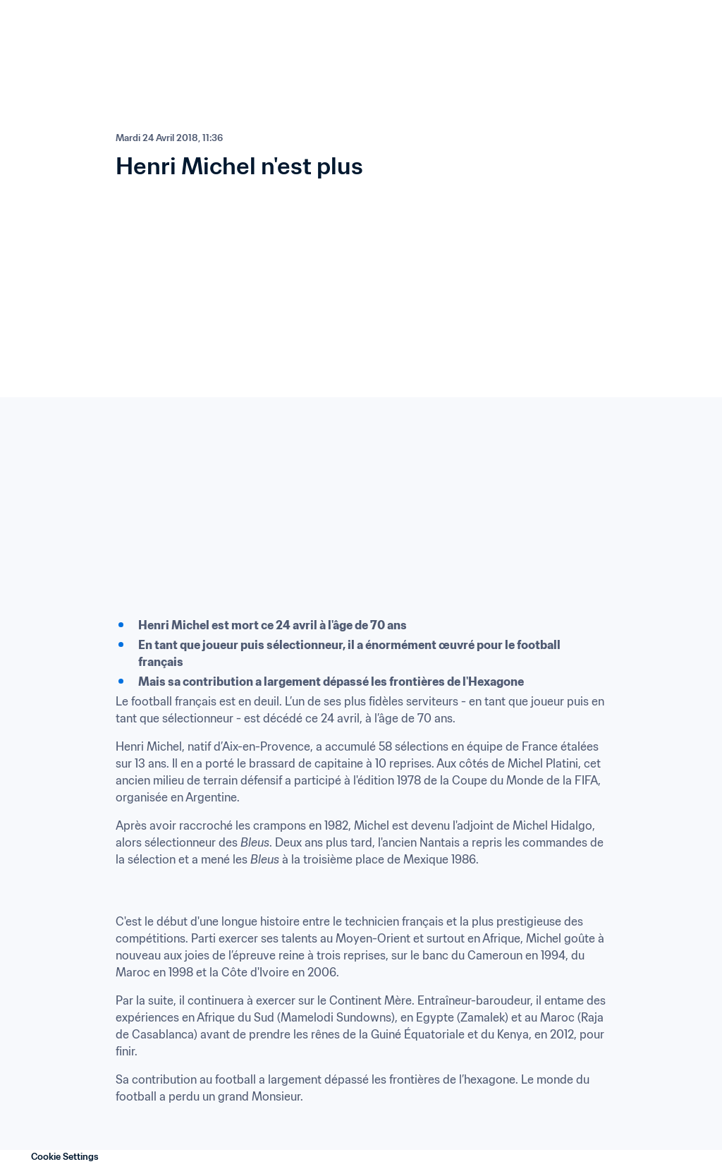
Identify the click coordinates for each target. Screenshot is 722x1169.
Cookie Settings (65, 1157)
